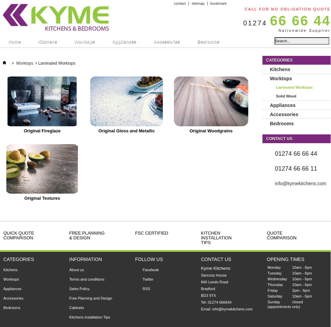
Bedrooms (208, 41)
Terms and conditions (86, 279)
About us (76, 270)
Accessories (166, 43)
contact (180, 3)
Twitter (148, 279)
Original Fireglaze (42, 130)
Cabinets (76, 308)
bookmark (218, 3)
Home (14, 43)
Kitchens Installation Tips (89, 317)
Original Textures (42, 198)
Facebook (151, 270)
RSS (146, 289)
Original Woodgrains (211, 130)
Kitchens (47, 43)
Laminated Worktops (294, 87)
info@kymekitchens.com (300, 183)
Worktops (85, 43)
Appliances (124, 43)
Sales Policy (79, 289)
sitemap (198, 3)
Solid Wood (286, 96)
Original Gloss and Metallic (127, 130)
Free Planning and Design (90, 298)
